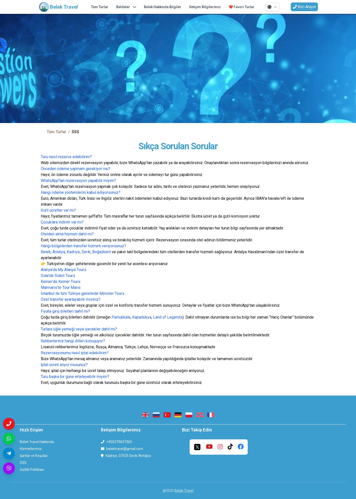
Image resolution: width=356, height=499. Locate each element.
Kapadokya (141, 317)
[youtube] (209, 447)
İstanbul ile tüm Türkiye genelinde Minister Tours (82, 293)
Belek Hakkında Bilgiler (162, 7)
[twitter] (197, 447)
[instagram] (220, 447)
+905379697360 (119, 442)
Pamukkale (121, 317)
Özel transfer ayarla (58, 299)
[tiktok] (230, 447)
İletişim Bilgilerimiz (205, 7)
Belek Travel (184, 491)
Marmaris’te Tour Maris (61, 287)
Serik (86, 252)
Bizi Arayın (304, 6)
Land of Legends (167, 317)
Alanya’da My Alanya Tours (63, 269)
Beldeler (126, 6)
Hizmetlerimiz (31, 449)
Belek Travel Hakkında (37, 442)
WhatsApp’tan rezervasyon (64, 180)
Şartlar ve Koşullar (34, 456)
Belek (46, 252)
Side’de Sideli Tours (58, 275)
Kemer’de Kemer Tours (60, 281)
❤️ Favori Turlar (241, 7)
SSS (23, 463)
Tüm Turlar (99, 7)
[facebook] (241, 447)
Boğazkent (102, 252)
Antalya (58, 252)
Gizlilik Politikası (32, 470)
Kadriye (73, 252)
